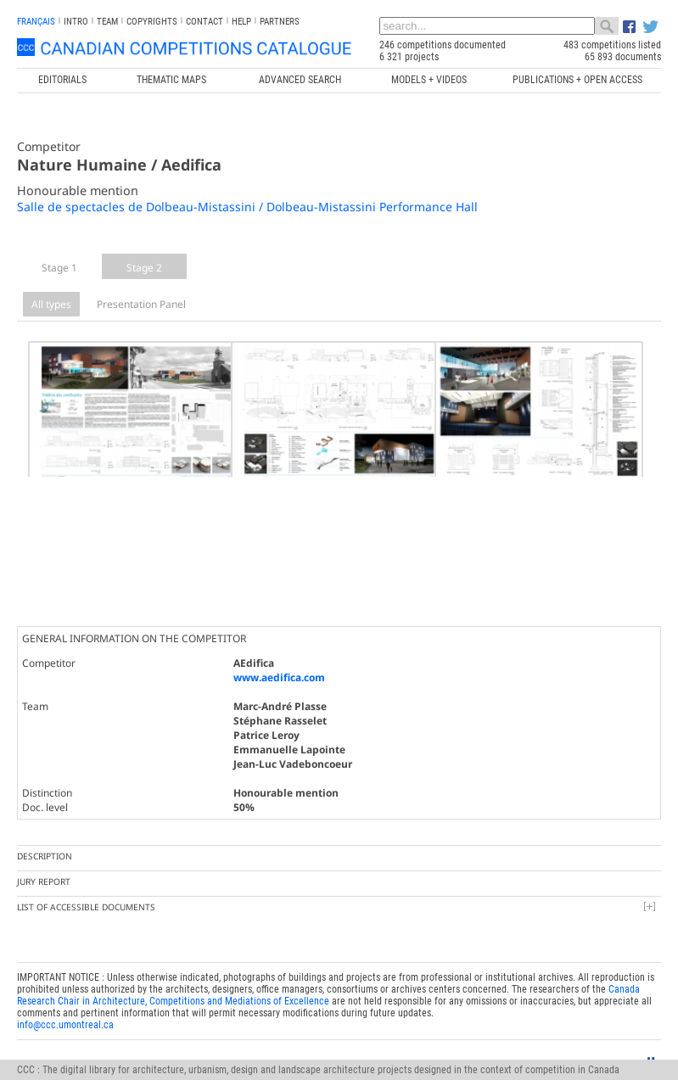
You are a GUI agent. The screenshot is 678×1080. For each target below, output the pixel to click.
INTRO (76, 21)
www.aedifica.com (279, 655)
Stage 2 (144, 267)
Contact (204, 21)
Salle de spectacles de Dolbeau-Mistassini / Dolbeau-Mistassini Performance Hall (247, 207)
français (36, 21)
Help (241, 21)
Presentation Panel (141, 304)
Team (107, 21)
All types (51, 304)
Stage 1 (59, 267)
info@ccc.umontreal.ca (65, 1003)
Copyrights (151, 21)
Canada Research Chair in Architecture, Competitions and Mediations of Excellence (328, 973)
